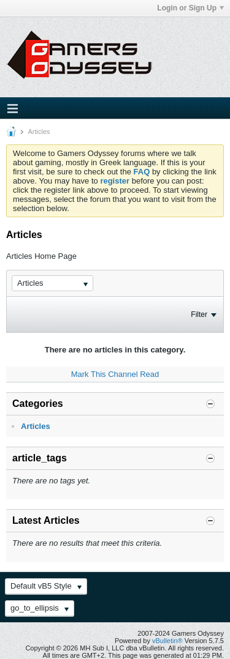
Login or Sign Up (190, 8)
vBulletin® (167, 640)
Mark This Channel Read (115, 374)
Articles (35, 426)
